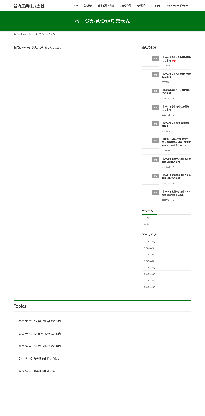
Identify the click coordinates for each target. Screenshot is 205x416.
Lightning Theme (90, 410)
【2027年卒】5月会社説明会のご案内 (39, 321)
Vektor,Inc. (131, 410)
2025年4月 (149, 280)
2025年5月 (149, 274)
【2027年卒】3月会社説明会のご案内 (39, 345)
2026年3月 (149, 248)
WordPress (73, 410)
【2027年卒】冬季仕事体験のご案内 (38, 358)
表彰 (146, 224)
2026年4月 (149, 241)
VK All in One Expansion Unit (111, 410)
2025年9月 (149, 267)
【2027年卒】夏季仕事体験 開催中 (37, 370)
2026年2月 (149, 254)
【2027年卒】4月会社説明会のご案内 (39, 333)
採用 (146, 217)
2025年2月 (149, 286)
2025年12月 (150, 261)
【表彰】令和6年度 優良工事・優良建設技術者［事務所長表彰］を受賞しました (176, 142)
